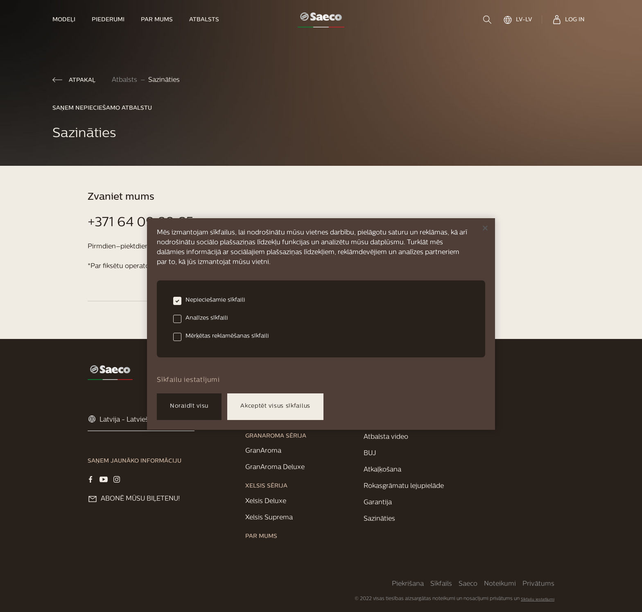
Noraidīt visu (189, 406)
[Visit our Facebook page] (90, 479)
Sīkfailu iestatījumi (537, 599)
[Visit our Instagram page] (117, 479)
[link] (68, 19)
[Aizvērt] (485, 228)
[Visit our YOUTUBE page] (104, 479)
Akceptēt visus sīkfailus (275, 406)
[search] (488, 19)
